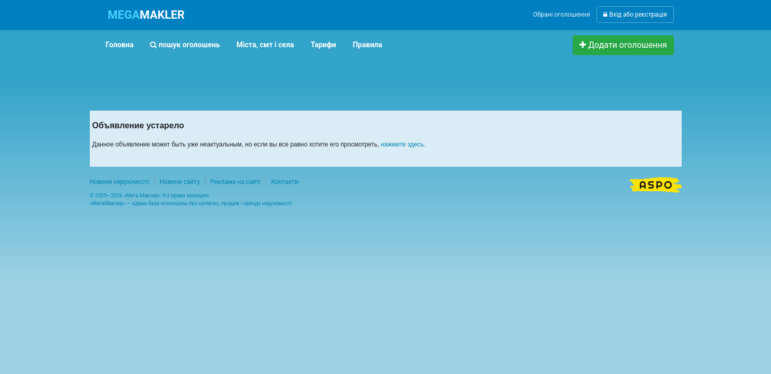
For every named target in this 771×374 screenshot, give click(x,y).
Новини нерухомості (120, 181)
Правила (367, 45)
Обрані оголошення (561, 14)
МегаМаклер (107, 203)
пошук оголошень (185, 45)
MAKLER (146, 14)
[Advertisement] (287, 78)
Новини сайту (180, 181)
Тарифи (323, 45)
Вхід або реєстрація (635, 14)
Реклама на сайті (235, 181)
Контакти (285, 181)
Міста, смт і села (265, 45)
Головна (120, 45)
